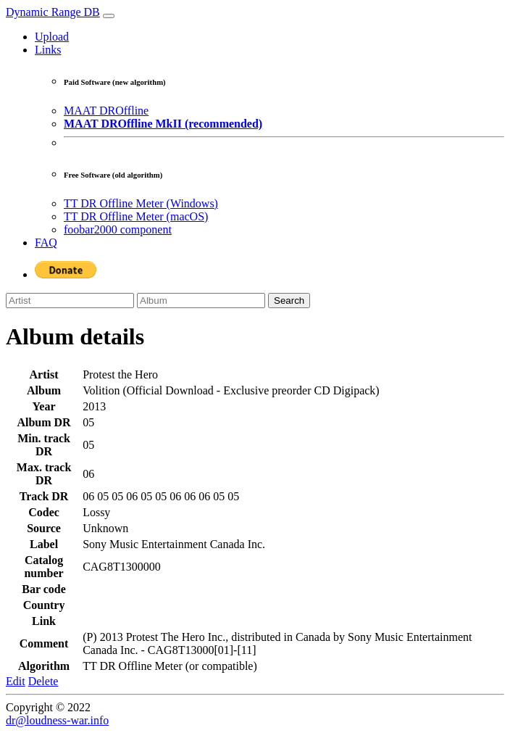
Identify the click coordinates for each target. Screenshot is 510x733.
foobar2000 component (118, 229)
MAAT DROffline (106, 110)
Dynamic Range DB (53, 12)
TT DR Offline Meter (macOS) (136, 216)
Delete (43, 681)
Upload (52, 36)
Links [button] (48, 50)
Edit (15, 681)
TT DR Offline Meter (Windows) (141, 203)
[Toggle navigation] (108, 16)
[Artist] (70, 300)
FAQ (46, 242)
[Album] (201, 300)
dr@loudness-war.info (57, 720)
